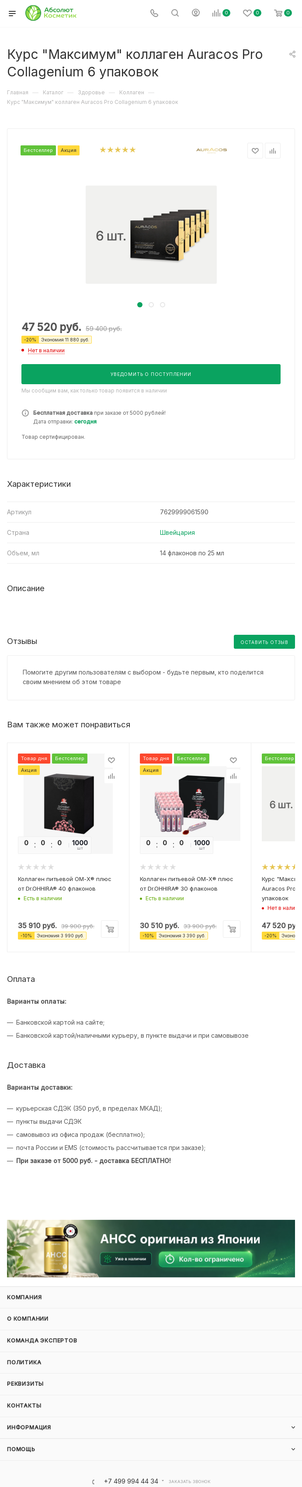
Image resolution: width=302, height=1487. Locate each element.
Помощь (21, 1449)
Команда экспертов (42, 1340)
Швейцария (177, 532)
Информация (29, 1427)
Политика (24, 1362)
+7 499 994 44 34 (131, 1481)
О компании (28, 1318)
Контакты (24, 1405)
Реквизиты (25, 1383)
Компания (24, 1297)
